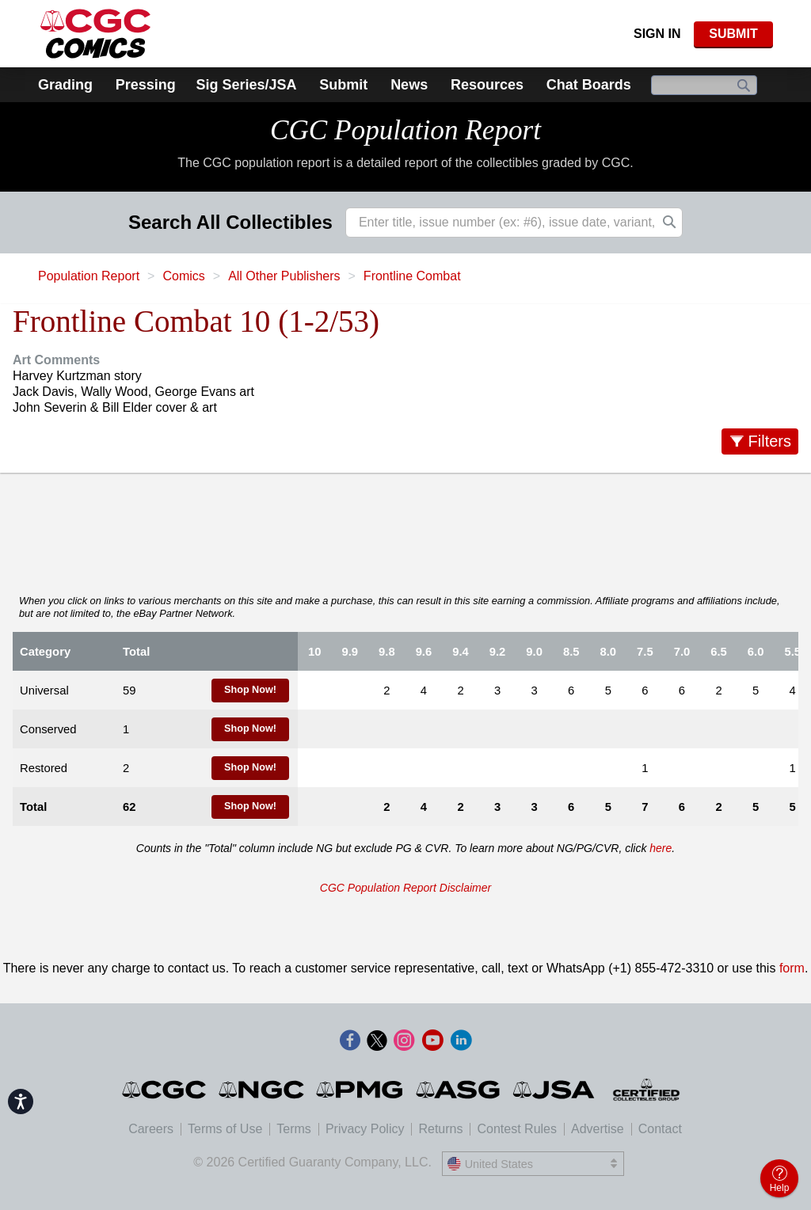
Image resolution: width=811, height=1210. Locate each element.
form (792, 968)
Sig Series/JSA (246, 85)
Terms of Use (225, 1129)
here (660, 848)
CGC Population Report (405, 130)
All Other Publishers (284, 276)
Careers (150, 1129)
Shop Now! (250, 689)
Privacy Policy (365, 1129)
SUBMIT (733, 33)
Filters (769, 441)
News (409, 85)
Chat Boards (588, 85)
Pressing (146, 85)
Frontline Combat (412, 276)
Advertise (597, 1129)
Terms (293, 1129)
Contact (660, 1129)
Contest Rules (517, 1129)
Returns (440, 1129)
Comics (183, 276)
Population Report (88, 276)
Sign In (657, 33)
